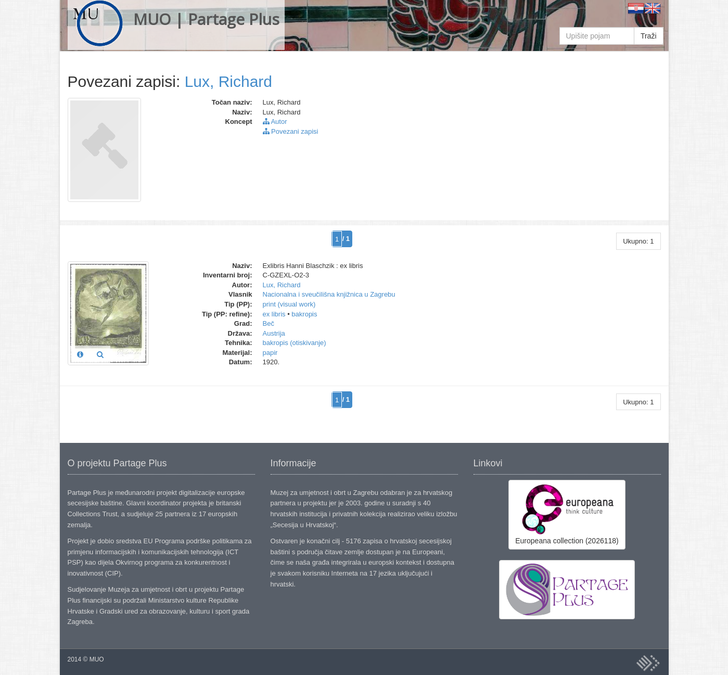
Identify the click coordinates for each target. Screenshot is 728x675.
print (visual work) (289, 304)
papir (270, 352)
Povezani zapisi (290, 131)
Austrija (274, 333)
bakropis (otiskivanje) (294, 343)
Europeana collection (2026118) (566, 514)
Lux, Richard (228, 81)
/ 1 (346, 239)
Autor (275, 121)
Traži (649, 36)
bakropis (304, 314)
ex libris (274, 314)
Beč (268, 323)
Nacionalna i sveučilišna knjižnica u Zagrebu (329, 294)
